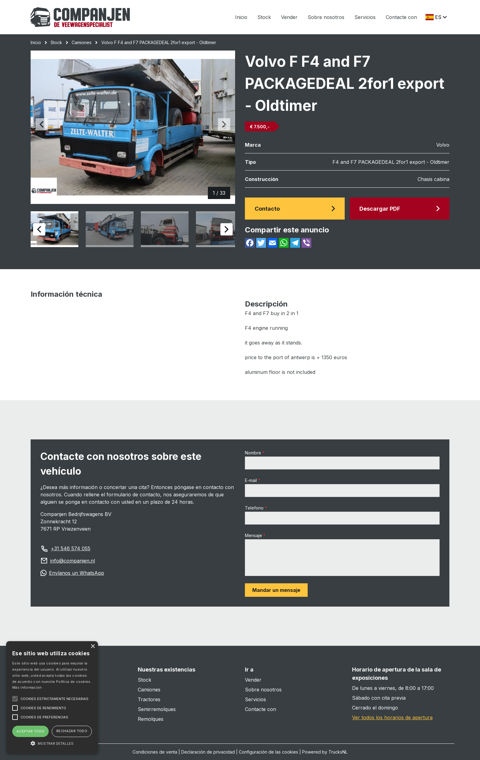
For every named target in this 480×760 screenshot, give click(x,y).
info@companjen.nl (72, 561)
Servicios (365, 17)
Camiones (82, 42)
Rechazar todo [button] (71, 731)
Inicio (241, 17)
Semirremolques (157, 709)
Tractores (149, 699)
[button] (52, 743)
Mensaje (253, 535)
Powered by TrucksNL (324, 751)
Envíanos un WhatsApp (76, 573)
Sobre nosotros (326, 17)
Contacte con (401, 17)
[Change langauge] (435, 17)
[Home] (80, 17)
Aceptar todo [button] (31, 731)
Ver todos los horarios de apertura (392, 717)
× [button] (92, 646)
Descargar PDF (399, 208)
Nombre (253, 452)
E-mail (251, 480)
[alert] (52, 697)
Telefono (254, 507)
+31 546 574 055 (70, 548)
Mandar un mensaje (276, 590)
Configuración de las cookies (268, 751)
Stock (264, 17)
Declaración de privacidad (208, 751)
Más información (27, 687)
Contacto (295, 208)
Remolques (150, 719)
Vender (289, 17)
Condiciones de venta (155, 751)
